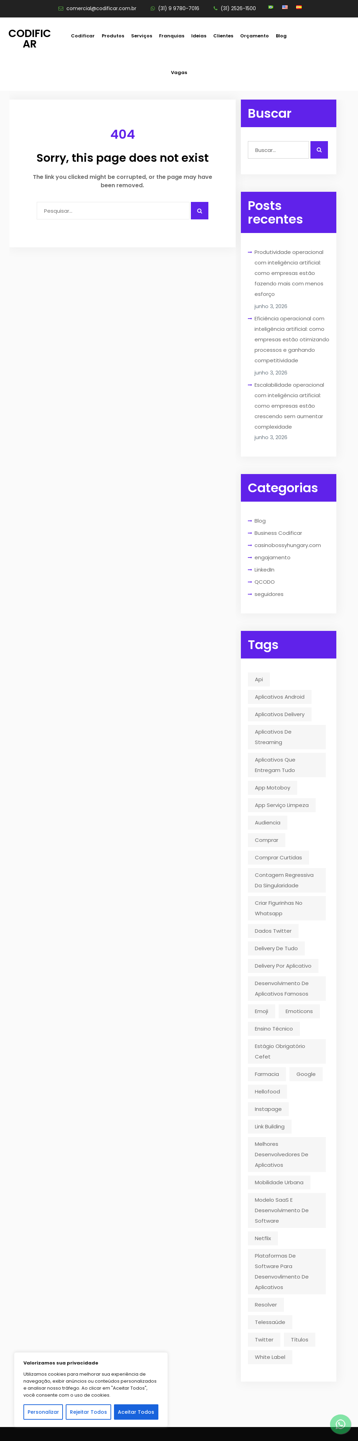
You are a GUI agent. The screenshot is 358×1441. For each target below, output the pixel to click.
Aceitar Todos (136, 1412)
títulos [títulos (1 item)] (299, 1339)
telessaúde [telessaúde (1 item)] (270, 1322)
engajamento (273, 557)
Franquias (171, 35)
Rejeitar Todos (88, 1412)
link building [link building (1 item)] (270, 1126)
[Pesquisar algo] (199, 210)
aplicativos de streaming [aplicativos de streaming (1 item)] (273, 737)
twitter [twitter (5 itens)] (264, 1339)
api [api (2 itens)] (259, 679)
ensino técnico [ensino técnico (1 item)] (274, 1028)
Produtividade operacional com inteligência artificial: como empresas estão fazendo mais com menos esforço (289, 273)
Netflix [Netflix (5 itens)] (263, 1238)
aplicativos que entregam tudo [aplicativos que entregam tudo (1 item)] (275, 765)
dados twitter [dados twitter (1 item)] (273, 930)
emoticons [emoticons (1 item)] (299, 1011)
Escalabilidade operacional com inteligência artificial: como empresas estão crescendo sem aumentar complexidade (289, 405)
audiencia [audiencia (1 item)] (267, 822)
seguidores (269, 594)
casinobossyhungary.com (288, 545)
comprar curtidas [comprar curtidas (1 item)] (278, 857)
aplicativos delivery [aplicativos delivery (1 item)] (280, 714)
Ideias (198, 35)
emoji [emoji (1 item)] (261, 1011)
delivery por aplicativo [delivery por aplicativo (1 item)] (283, 965)
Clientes (223, 35)
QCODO (265, 581)
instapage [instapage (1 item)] (268, 1109)
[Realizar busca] (319, 150)
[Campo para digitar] (113, 210)
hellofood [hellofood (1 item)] (267, 1091)
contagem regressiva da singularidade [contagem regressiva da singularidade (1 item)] (284, 880)
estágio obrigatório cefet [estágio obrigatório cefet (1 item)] (280, 1051)
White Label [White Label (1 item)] (270, 1357)
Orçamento (254, 35)
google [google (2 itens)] (306, 1074)
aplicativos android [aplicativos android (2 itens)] (280, 696)
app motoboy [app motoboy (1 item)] (272, 787)
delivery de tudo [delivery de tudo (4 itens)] (276, 948)
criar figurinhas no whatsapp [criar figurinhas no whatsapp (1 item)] (278, 908)
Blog (281, 35)
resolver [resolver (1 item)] (266, 1304)
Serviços (141, 35)
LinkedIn (264, 569)
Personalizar (43, 1412)
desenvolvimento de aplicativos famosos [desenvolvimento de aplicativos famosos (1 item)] (282, 988)
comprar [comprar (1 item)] (266, 840)
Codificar (29, 38)
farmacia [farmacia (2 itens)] (267, 1074)
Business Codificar (278, 533)
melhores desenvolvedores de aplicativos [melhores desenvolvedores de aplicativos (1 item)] (281, 1154)
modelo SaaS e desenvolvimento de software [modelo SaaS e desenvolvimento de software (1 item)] (282, 1210)
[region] (91, 1389)
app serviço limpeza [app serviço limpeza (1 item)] (282, 805)
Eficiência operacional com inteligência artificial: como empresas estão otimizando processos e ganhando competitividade (292, 339)
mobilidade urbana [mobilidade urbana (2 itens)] (279, 1182)
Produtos (113, 35)
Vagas (179, 72)
